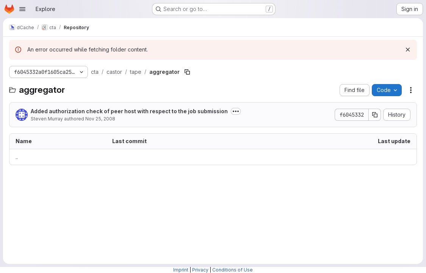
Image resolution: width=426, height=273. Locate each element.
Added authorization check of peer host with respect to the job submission (129, 111)
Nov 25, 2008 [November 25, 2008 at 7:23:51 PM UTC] (100, 119)
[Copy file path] (187, 72)
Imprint (180, 270)
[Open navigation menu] (22, 9)
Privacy (200, 270)
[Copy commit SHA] (375, 115)
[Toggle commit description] (236, 111)
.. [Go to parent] (17, 157)
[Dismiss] (407, 49)
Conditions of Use (232, 270)
